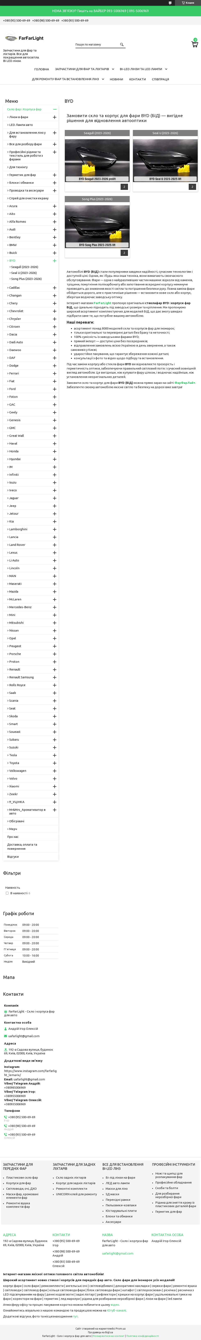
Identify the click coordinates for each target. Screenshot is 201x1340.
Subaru (14, 739)
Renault (14, 669)
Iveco (13, 490)
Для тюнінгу (18, 167)
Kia (11, 521)
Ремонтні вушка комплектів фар (18, 1204)
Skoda (13, 716)
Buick (13, 252)
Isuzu (12, 482)
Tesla (13, 755)
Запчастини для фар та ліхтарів (82, 69)
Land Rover (17, 544)
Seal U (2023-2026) (165, 133)
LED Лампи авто (21, 125)
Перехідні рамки (118, 1199)
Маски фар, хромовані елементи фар (22, 1195)
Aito (12, 214)
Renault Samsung (21, 677)
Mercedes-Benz (20, 607)
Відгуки (13, 856)
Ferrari (14, 373)
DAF (12, 357)
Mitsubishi (16, 622)
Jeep (12, 505)
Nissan (14, 630)
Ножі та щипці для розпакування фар (169, 1175)
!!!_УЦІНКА (16, 802)
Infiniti (14, 474)
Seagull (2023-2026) (97, 133)
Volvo (13, 778)
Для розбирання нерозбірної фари (168, 1195)
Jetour (13, 513)
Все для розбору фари (25, 144)
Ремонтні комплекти (71, 1188)
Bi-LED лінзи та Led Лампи (141, 69)
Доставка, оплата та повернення (22, 846)
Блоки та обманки (119, 1216)
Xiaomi (14, 786)
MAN (12, 576)
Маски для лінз (117, 1188)
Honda (13, 451)
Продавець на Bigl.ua (100, 1332)
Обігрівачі (16, 821)
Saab (12, 693)
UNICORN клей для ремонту (76, 1194)
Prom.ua (121, 1328)
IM (11, 467)
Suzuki (13, 747)
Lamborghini (18, 529)
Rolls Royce (17, 685)
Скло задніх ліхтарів (71, 1177)
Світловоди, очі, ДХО (21, 1188)
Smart (13, 724)
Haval (13, 443)
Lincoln (14, 568)
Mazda (13, 591)
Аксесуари (113, 1222)
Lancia (13, 537)
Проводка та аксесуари (26, 190)
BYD (12, 260)
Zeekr (13, 794)
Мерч (13, 829)
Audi (12, 229)
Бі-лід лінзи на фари (120, 1177)
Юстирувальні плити (121, 1210)
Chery (13, 303)
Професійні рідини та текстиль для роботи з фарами (26, 155)
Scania (13, 700)
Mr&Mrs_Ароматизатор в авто (27, 811)
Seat (12, 708)
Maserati (15, 583)
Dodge (13, 365)
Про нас (12, 836)
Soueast (15, 731)
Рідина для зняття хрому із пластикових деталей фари (175, 1204)
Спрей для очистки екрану (28, 198)
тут (75, 1316)
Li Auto (14, 560)
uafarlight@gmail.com (24, 1036)
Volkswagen (17, 770)
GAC (12, 404)
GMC (12, 428)
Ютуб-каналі (116, 1310)
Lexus (13, 552)
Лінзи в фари (18, 117)
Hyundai (15, 459)
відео (115, 1304)
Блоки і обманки (21, 182)
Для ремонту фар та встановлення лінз (65, 79)
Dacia (13, 334)
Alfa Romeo (17, 221)
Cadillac (14, 287)
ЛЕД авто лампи (118, 1183)
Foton (13, 396)
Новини (116, 79)
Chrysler (15, 318)
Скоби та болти (166, 1188)
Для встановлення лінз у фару (27, 134)
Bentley (14, 237)
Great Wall (16, 435)
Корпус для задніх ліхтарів (75, 1183)
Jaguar (13, 498)
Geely (13, 412)
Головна (41, 69)
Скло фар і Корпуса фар (24, 109)
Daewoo (15, 350)
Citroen (14, 326)
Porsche (15, 654)
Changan (15, 295)
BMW (13, 245)
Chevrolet (16, 311)
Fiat (12, 381)
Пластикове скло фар (22, 1177)
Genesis (15, 420)
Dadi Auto (16, 342)
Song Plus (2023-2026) (97, 199)
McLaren (15, 599)
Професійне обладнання (173, 1182)
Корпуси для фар (18, 1183)
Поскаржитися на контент (108, 1336)
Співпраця (160, 79)
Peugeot (15, 646)
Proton (14, 661)
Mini (12, 615)
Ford (12, 389)
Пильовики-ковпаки (121, 1205)
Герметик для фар (22, 175)
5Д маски (112, 1194)
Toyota (14, 763)
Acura (13, 206)
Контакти (137, 79)
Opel (12, 638)
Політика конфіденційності (142, 1336)
